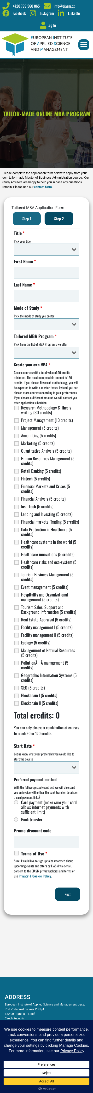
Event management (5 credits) (44, 586)
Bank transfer (31, 819)
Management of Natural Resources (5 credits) (48, 652)
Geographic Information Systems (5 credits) (49, 677)
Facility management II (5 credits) (47, 634)
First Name (25, 261)
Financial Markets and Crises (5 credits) (45, 488)
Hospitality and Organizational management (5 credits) (44, 597)
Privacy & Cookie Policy (35, 875)
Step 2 (59, 219)
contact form (43, 187)
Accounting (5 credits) (38, 435)
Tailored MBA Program (35, 336)
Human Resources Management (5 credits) (48, 461)
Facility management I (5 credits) (47, 627)
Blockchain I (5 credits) (39, 695)
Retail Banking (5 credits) (41, 470)
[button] (83, 44)
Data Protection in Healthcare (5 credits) (46, 532)
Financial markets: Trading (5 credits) (50, 521)
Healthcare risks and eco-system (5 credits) (48, 564)
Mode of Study (28, 307)
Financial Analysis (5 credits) (43, 498)
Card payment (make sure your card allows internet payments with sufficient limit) (49, 807)
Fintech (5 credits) (35, 478)
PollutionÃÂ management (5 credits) (44, 665)
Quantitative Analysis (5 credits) (46, 450)
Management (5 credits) (40, 427)
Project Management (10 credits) (47, 420)
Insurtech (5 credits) (37, 506)
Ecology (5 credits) (35, 642)
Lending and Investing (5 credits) (47, 514)
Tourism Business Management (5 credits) (47, 577)
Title (19, 233)
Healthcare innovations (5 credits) (48, 554)
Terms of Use (34, 853)
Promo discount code (32, 830)
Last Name (24, 284)
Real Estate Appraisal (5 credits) (46, 619)
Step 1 (26, 219)
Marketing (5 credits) (38, 443)
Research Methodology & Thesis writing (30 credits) (46, 410)
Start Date (24, 745)
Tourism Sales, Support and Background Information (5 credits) (48, 609)
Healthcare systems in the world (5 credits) (48, 544)
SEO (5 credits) (33, 687)
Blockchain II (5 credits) (39, 703)
